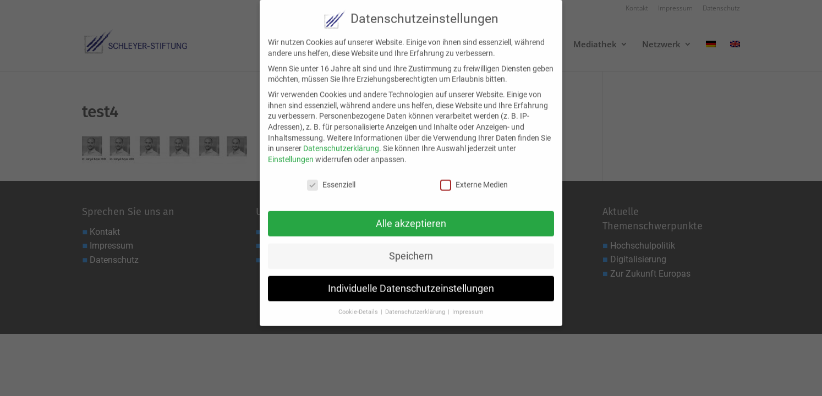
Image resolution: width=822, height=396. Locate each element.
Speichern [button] (411, 248)
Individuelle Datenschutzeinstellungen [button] (411, 280)
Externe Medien (474, 177)
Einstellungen (291, 151)
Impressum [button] (468, 304)
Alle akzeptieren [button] (411, 215)
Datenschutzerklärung (341, 140)
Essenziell (331, 177)
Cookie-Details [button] (359, 304)
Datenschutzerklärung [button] (416, 304)
